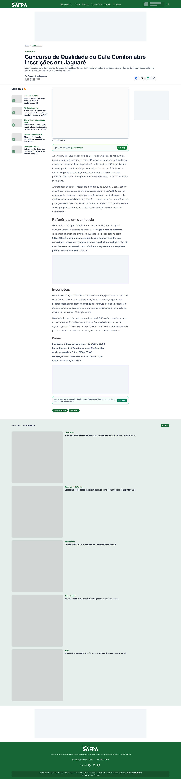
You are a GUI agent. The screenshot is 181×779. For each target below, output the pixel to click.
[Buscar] (168, 4)
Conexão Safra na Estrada (101, 4)
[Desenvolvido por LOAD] (97, 775)
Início (27, 46)
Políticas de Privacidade (134, 772)
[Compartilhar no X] (142, 78)
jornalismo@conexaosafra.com (82, 760)
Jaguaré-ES (74, 410)
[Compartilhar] (153, 78)
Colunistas (117, 4)
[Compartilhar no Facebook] (136, 78)
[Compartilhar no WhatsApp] (147, 78)
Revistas (85, 4)
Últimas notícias (66, 4)
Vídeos (77, 4)
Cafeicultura (37, 46)
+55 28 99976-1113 (102, 760)
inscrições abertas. (60, 410)
